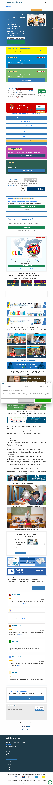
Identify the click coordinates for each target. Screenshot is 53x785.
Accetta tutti (42, 400)
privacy (37, 714)
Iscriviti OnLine (40, 111)
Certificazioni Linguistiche (26, 121)
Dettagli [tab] (26, 386)
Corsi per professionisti (26, 140)
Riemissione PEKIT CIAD (11, 771)
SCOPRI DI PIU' (26, 698)
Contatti (8, 767)
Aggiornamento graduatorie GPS (20, 219)
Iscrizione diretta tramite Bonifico (11, 759)
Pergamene (8, 769)
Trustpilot (8, 6)
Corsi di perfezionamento (26, 136)
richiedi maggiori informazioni (26, 268)
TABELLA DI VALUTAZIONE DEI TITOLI (20, 691)
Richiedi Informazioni (40, 109)
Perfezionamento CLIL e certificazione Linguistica (26, 260)
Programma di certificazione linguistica (24, 107)
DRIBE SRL (8, 741)
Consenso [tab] (10, 386)
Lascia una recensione (38, 588)
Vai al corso (16, 41)
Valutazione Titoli (10, 763)
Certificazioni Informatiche (26, 125)
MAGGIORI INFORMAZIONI (21, 552)
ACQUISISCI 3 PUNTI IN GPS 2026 (19, 49)
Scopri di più (42, 50)
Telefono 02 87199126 (11, 757)
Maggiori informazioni (26, 155)
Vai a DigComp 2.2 (26, 80)
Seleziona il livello (40, 104)
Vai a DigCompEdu (26, 66)
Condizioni (8, 766)
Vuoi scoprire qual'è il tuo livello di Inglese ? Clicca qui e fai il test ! (26, 113)
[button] (8, 543)
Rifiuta (26, 400)
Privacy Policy (9, 764)
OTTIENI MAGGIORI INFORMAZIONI (26, 206)
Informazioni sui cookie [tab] (43, 386)
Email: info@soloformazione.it (13, 754)
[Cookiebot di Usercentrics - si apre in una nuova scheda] (46, 383)
